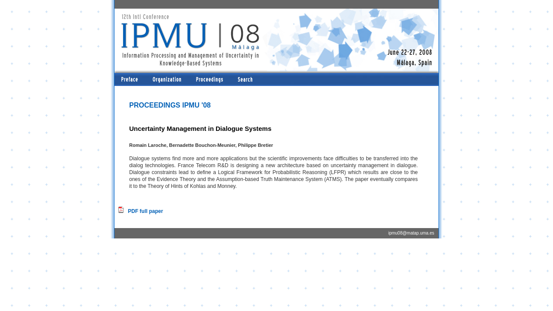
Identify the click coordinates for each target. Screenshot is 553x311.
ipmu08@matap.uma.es (411, 233)
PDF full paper (145, 211)
